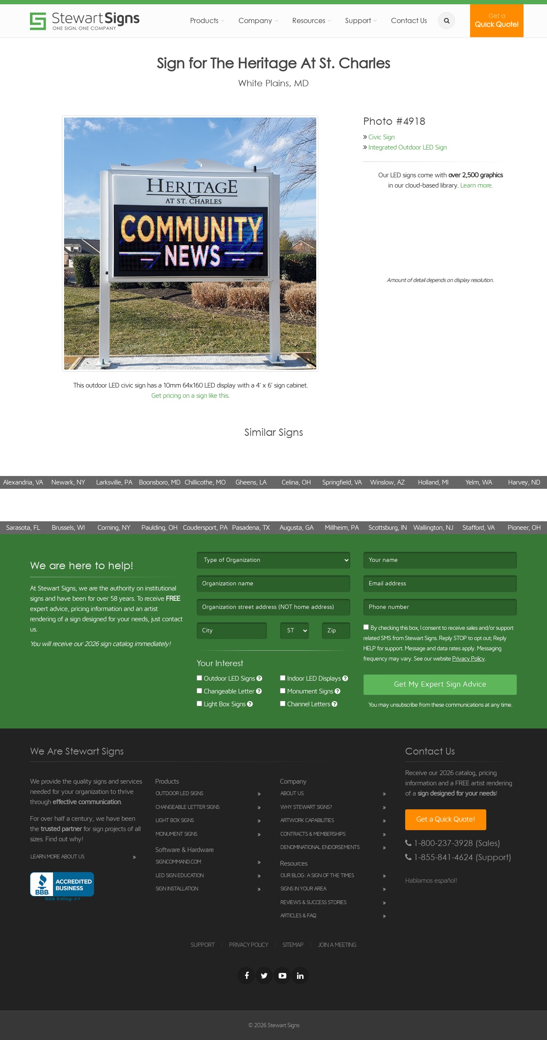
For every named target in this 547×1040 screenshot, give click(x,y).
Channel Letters (305, 704)
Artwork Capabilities (307, 820)
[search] (446, 20)
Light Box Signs (221, 704)
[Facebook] (246, 975)
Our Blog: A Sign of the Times (317, 875)
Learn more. (476, 185)
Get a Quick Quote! (445, 819)
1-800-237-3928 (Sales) (452, 843)
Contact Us (409, 20)
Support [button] (358, 20)
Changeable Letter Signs (187, 807)
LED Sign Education (179, 875)
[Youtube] (282, 975)
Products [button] (204, 20)
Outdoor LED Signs (226, 678)
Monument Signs (306, 691)
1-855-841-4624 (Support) (458, 857)
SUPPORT (203, 945)
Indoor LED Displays (310, 678)
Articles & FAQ (298, 916)
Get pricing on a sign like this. (190, 395)
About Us (291, 793)
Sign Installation (177, 889)
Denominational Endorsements (319, 847)
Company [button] (255, 20)
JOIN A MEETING (337, 945)
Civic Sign (381, 137)
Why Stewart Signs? (306, 807)
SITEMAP (292, 945)
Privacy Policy (468, 659)
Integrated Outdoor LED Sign (407, 147)
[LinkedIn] (300, 975)
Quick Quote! (497, 20)
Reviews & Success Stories (313, 902)
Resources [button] (308, 20)
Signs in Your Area (303, 889)
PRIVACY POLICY (248, 945)
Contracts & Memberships (312, 834)
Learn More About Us (57, 857)
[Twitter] (264, 975)
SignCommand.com (178, 862)
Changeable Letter (225, 691)
